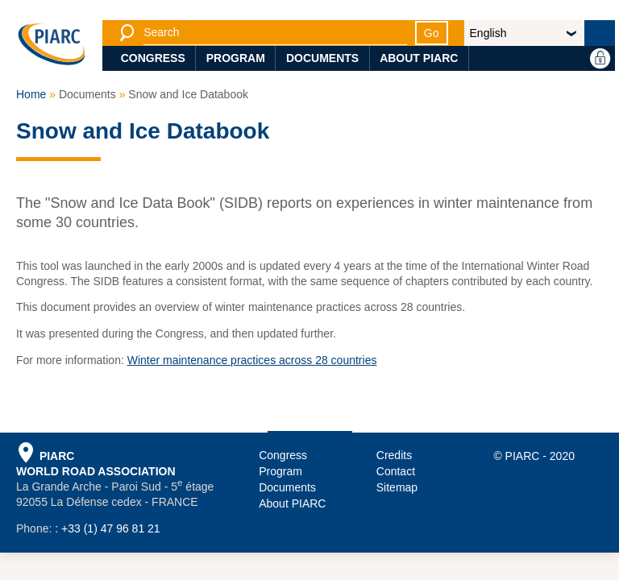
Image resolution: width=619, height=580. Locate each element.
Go (431, 33)
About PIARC (419, 58)
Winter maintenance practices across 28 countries (252, 360)
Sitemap (397, 487)
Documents (322, 58)
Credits (394, 455)
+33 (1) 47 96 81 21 (110, 528)
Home (31, 94)
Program (235, 58)
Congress (153, 58)
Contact (395, 471)
